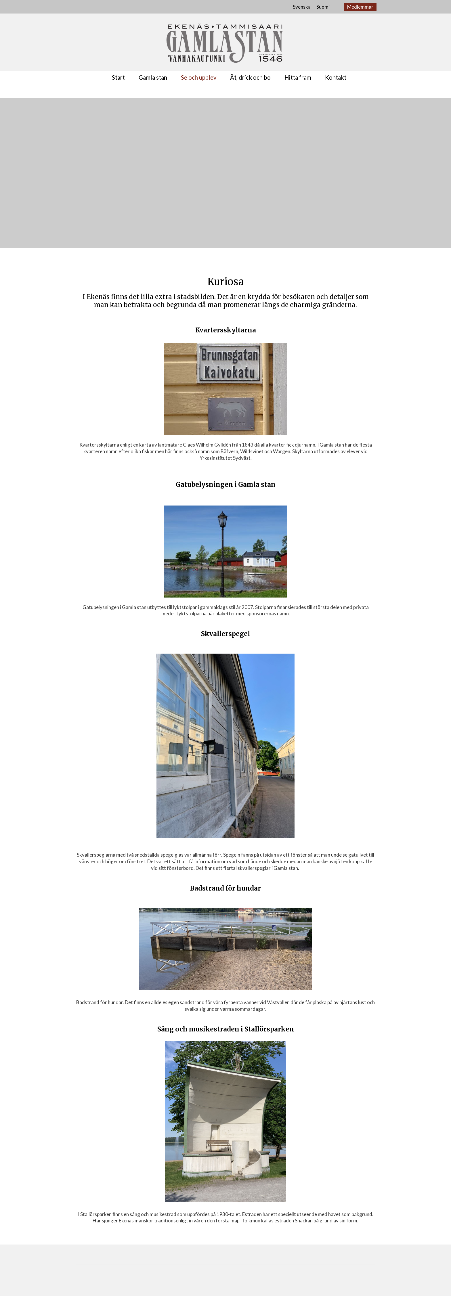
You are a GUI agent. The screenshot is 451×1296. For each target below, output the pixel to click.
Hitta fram (297, 77)
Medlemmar (360, 7)
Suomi (323, 7)
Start (118, 77)
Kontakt (335, 77)
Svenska (302, 7)
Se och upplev (198, 77)
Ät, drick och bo (250, 77)
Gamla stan (153, 77)
